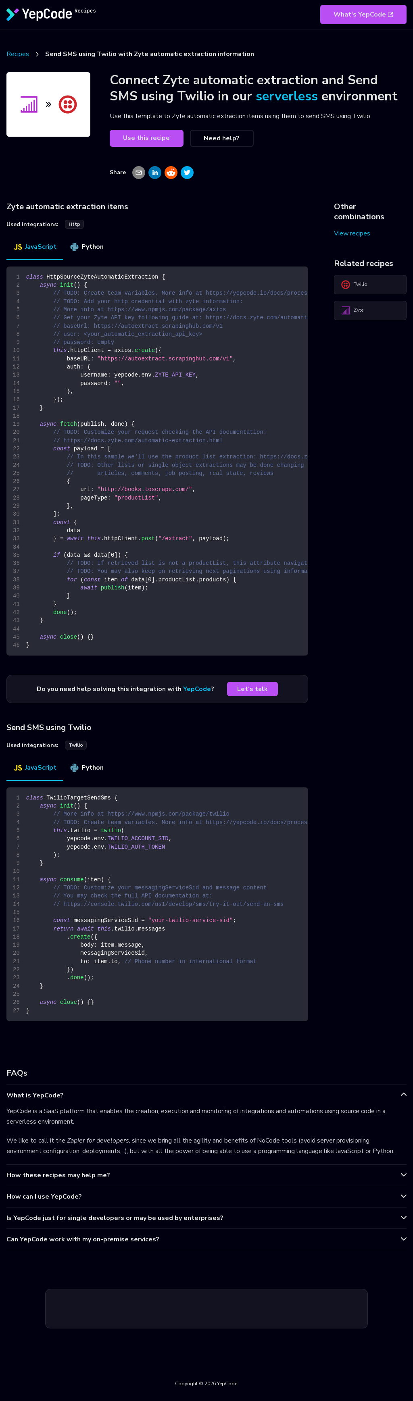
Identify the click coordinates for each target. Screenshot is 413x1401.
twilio (76, 745)
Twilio (354, 284)
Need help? (222, 138)
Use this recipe (146, 137)
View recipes (352, 233)
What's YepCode (363, 14)
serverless (287, 96)
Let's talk (252, 689)
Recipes (17, 54)
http (74, 224)
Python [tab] (86, 246)
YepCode (197, 689)
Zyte (352, 310)
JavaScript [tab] (34, 246)
